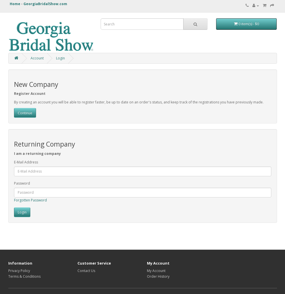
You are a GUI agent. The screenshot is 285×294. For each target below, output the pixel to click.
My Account (156, 270)
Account (37, 58)
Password (22, 183)
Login (60, 58)
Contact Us (86, 270)
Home (15, 3)
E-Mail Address (26, 162)
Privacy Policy (19, 270)
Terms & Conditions (24, 276)
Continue (25, 113)
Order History (158, 276)
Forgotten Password (30, 200)
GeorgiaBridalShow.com (45, 3)
